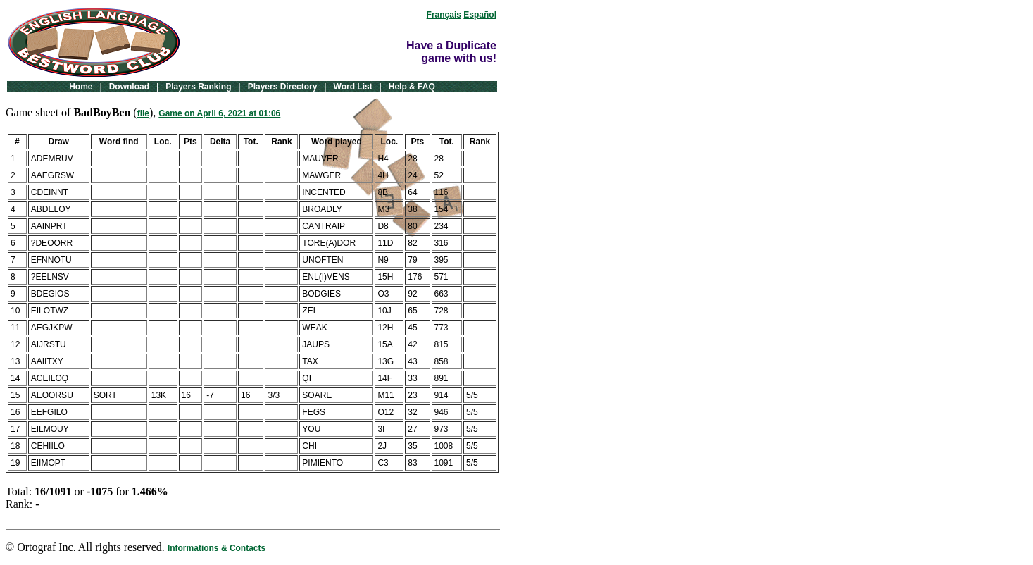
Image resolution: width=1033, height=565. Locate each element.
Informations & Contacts (216, 548)
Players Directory (283, 87)
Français (444, 15)
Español (479, 15)
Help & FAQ (412, 87)
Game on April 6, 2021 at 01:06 (219, 113)
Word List (353, 87)
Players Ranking (198, 87)
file (143, 113)
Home (80, 87)
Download (129, 87)
